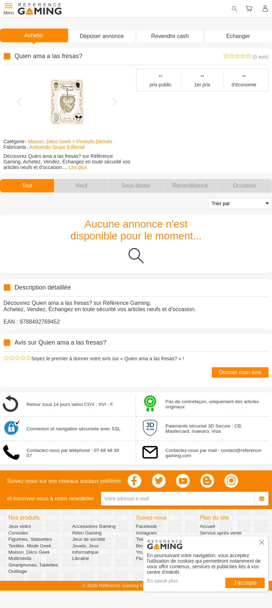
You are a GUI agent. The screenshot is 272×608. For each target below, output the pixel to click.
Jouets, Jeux (85, 545)
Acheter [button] (34, 35)
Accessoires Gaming (94, 526)
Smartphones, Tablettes (33, 565)
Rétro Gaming (87, 533)
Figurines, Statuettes (30, 539)
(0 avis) (260, 57)
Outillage (17, 571)
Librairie (80, 558)
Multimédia (19, 558)
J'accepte (245, 583)
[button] (102, 36)
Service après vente (221, 533)
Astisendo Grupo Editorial (57, 147)
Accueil (207, 526)
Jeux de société (88, 539)
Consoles (18, 533)
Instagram (146, 533)
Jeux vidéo (19, 526)
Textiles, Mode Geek (29, 545)
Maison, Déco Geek (29, 552)
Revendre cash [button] (170, 36)
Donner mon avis (240, 372)
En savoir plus (162, 581)
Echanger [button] (238, 36)
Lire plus (78, 167)
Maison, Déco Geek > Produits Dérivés (70, 141)
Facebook (146, 526)
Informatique (85, 552)
